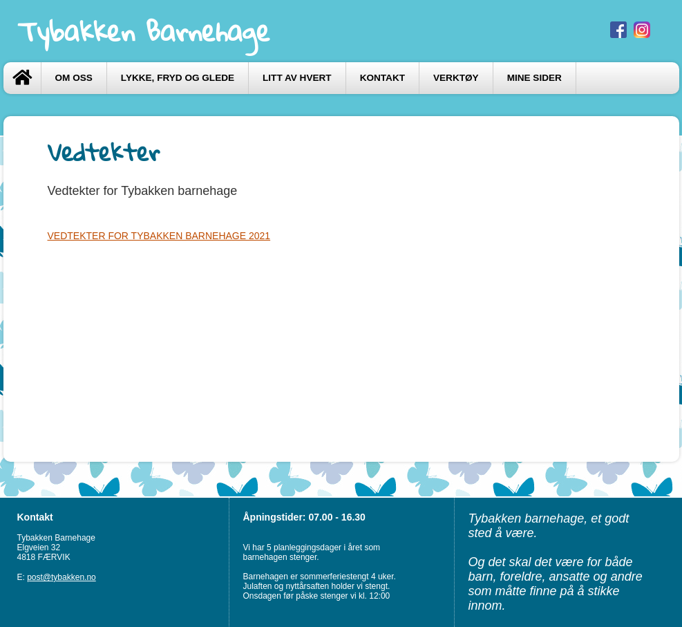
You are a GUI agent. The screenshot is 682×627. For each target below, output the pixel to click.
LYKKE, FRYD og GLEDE (177, 78)
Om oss (74, 78)
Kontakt (382, 78)
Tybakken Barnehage (143, 31)
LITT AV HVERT (297, 78)
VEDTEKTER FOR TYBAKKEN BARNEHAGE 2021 (159, 235)
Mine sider (534, 78)
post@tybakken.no (61, 577)
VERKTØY (456, 78)
